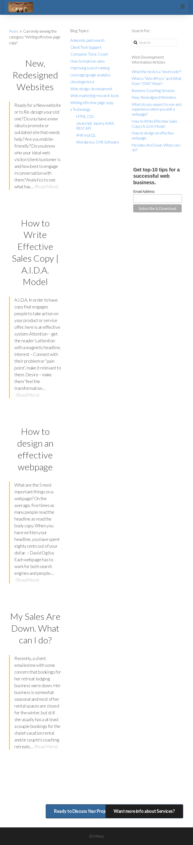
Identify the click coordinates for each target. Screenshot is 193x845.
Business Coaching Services (153, 90)
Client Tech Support (85, 47)
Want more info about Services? (144, 811)
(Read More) (46, 186)
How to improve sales (87, 61)
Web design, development (91, 88)
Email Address (144, 192)
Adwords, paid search (87, 40)
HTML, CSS (85, 116)
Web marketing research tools (94, 95)
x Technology (80, 109)
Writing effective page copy (91, 102)
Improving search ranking (89, 68)
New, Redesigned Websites (35, 75)
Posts (13, 31)
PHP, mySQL (85, 135)
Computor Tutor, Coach (89, 54)
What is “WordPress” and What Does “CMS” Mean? (156, 81)
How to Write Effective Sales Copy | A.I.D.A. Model (154, 123)
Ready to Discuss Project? (83, 811)
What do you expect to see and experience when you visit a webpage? (156, 109)
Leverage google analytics (90, 75)
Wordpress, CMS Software (97, 142)
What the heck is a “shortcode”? (156, 71)
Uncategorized (82, 81)
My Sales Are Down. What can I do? (35, 628)
